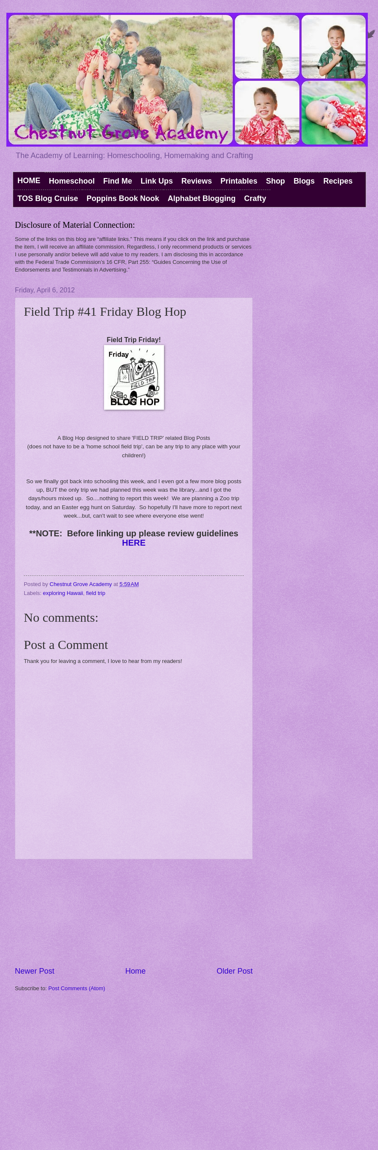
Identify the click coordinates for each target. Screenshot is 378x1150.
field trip (95, 593)
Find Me (117, 181)
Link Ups (157, 181)
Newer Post (34, 971)
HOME (28, 180)
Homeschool (72, 181)
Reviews (196, 181)
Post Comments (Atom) (76, 988)
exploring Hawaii (63, 593)
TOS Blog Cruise (47, 198)
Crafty (255, 198)
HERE (134, 542)
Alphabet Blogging (202, 198)
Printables (238, 181)
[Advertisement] (134, 912)
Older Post (235, 971)
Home (135, 971)
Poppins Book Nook (123, 198)
